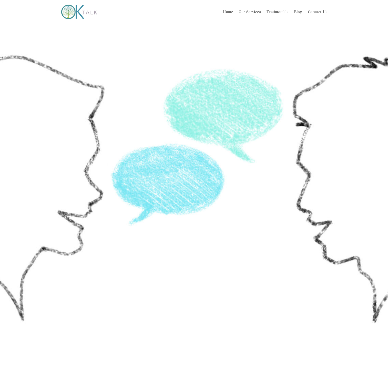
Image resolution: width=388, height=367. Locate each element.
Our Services (250, 11)
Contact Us (318, 11)
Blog (298, 11)
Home (228, 11)
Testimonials (278, 11)
